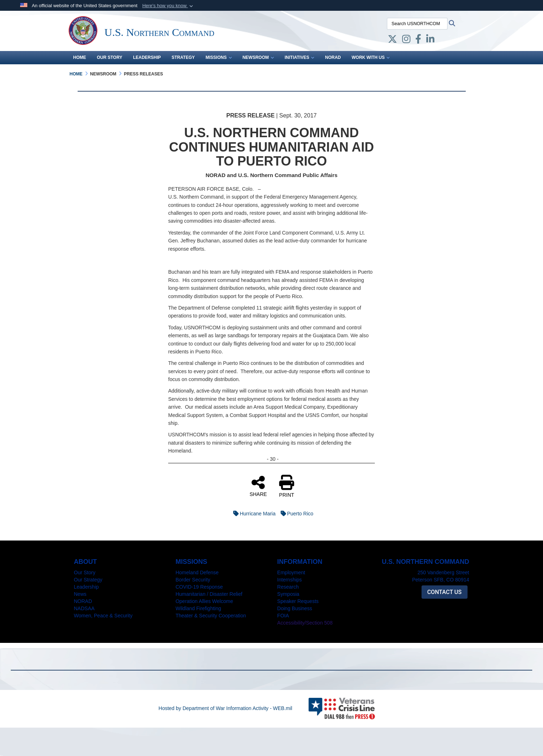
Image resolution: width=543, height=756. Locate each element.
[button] (168, 5)
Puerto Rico (295, 513)
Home (79, 57)
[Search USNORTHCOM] (417, 24)
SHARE (258, 486)
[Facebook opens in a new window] (418, 40)
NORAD (333, 57)
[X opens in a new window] (392, 40)
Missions (219, 57)
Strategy (183, 57)
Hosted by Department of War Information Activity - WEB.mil (225, 708)
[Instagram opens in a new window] (406, 40)
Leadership (147, 57)
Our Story (110, 57)
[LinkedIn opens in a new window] (430, 40)
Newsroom (258, 57)
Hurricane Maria (253, 513)
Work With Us (370, 57)
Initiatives (299, 57)
